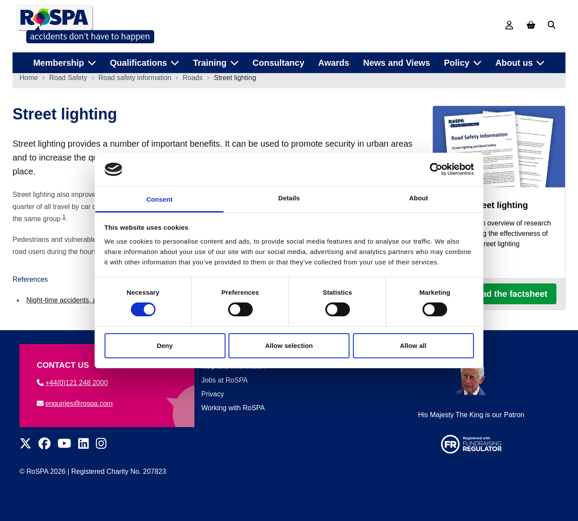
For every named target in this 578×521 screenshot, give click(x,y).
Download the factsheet (499, 297)
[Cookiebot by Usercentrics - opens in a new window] (436, 169)
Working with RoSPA (233, 408)
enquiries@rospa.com (75, 403)
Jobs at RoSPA (224, 380)
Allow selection (289, 345)
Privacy (212, 394)
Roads (193, 80)
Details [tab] (289, 198)
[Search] (551, 25)
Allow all (413, 345)
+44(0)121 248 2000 (72, 382)
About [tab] (418, 198)
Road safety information (134, 80)
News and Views (396, 60)
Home (28, 80)
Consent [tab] (159, 199)
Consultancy (279, 60)
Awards (333, 60)
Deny (165, 345)
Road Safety (68, 80)
